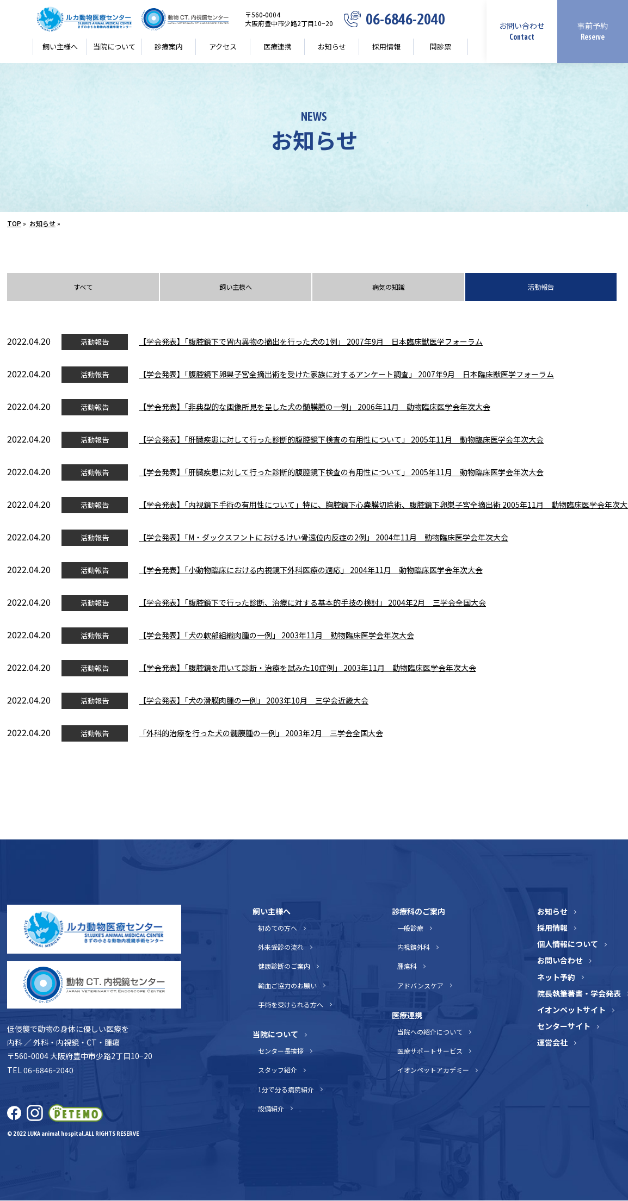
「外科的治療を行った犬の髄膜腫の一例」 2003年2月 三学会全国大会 (261, 734)
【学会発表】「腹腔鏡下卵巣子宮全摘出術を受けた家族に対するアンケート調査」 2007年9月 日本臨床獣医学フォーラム (346, 375)
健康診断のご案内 (284, 967)
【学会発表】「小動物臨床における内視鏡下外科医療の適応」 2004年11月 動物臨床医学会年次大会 (311, 570)
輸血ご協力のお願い (287, 986)
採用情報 (386, 46)
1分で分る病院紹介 (286, 1089)
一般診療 (410, 929)
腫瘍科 (407, 967)
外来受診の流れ (281, 948)
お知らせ (332, 46)
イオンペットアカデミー (433, 1070)
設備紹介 (271, 1108)
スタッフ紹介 (277, 1070)
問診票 (440, 46)
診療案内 (169, 46)
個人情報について (567, 944)
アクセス (223, 46)
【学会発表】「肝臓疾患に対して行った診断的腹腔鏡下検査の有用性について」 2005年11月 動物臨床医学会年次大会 (341, 440)
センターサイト (563, 1027)
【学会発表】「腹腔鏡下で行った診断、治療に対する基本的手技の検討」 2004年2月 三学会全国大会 (312, 603)
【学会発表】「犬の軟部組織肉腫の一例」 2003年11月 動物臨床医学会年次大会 (276, 636)
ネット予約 (556, 977)
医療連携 (277, 46)
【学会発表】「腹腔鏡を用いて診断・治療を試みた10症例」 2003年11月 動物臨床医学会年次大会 (307, 668)
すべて (83, 287)
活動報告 (541, 287)
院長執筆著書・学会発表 (579, 994)
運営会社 (552, 1043)
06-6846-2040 (405, 19)
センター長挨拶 (281, 1051)
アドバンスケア (420, 986)
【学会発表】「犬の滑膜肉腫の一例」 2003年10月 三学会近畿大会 (253, 701)
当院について (114, 46)
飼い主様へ (60, 46)
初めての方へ (277, 929)
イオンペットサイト (571, 1010)
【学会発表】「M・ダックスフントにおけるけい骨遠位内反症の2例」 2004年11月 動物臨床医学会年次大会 (323, 538)
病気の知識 (389, 287)
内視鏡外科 (413, 948)
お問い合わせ (522, 30)
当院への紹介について (430, 1032)
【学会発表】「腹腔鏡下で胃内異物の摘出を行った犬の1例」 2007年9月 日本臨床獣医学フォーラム (311, 342)
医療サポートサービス (430, 1051)
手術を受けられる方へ (290, 1005)
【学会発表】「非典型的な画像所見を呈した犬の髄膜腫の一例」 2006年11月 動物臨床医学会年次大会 (314, 407)
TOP (14, 223)
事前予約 (592, 30)
